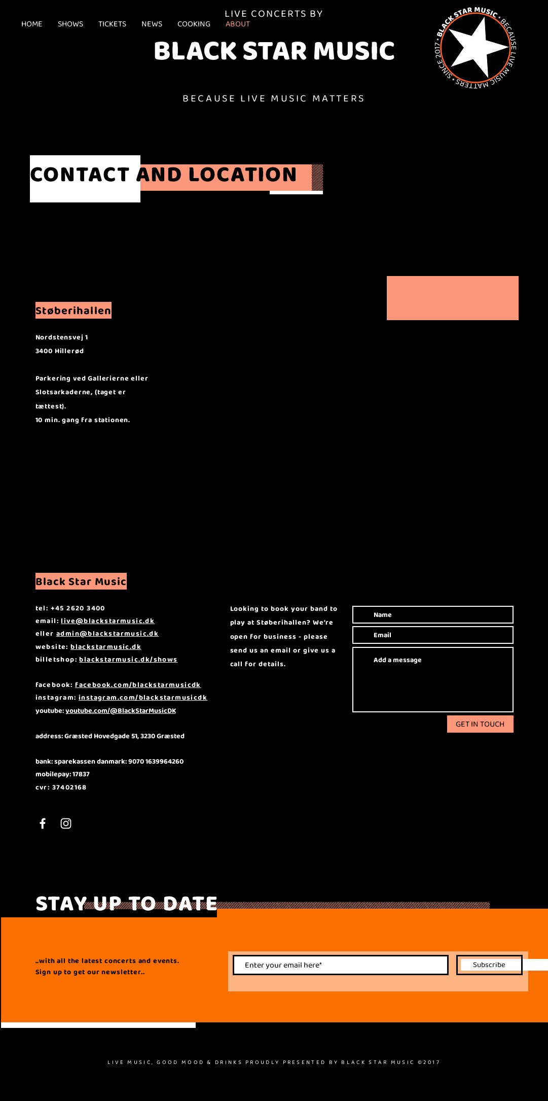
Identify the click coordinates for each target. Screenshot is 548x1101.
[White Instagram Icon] (66, 823)
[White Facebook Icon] (42, 823)
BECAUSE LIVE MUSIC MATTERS (274, 98)
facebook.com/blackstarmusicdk (138, 684)
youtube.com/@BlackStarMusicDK (120, 710)
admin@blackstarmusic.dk (107, 633)
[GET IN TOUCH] (480, 724)
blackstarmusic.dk (105, 646)
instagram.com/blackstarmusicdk (143, 697)
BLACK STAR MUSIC (274, 50)
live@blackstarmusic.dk (108, 620)
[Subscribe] (489, 965)
